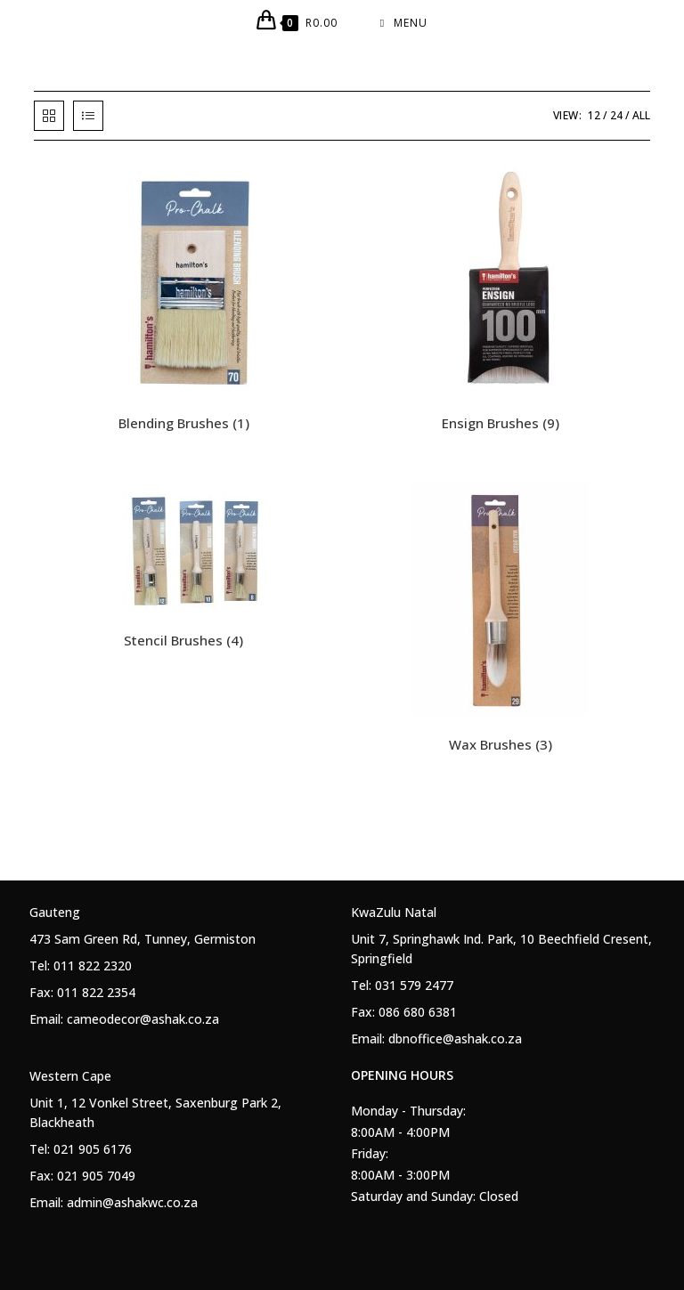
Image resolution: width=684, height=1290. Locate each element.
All (641, 115)
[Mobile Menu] (404, 23)
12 (594, 115)
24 (616, 115)
